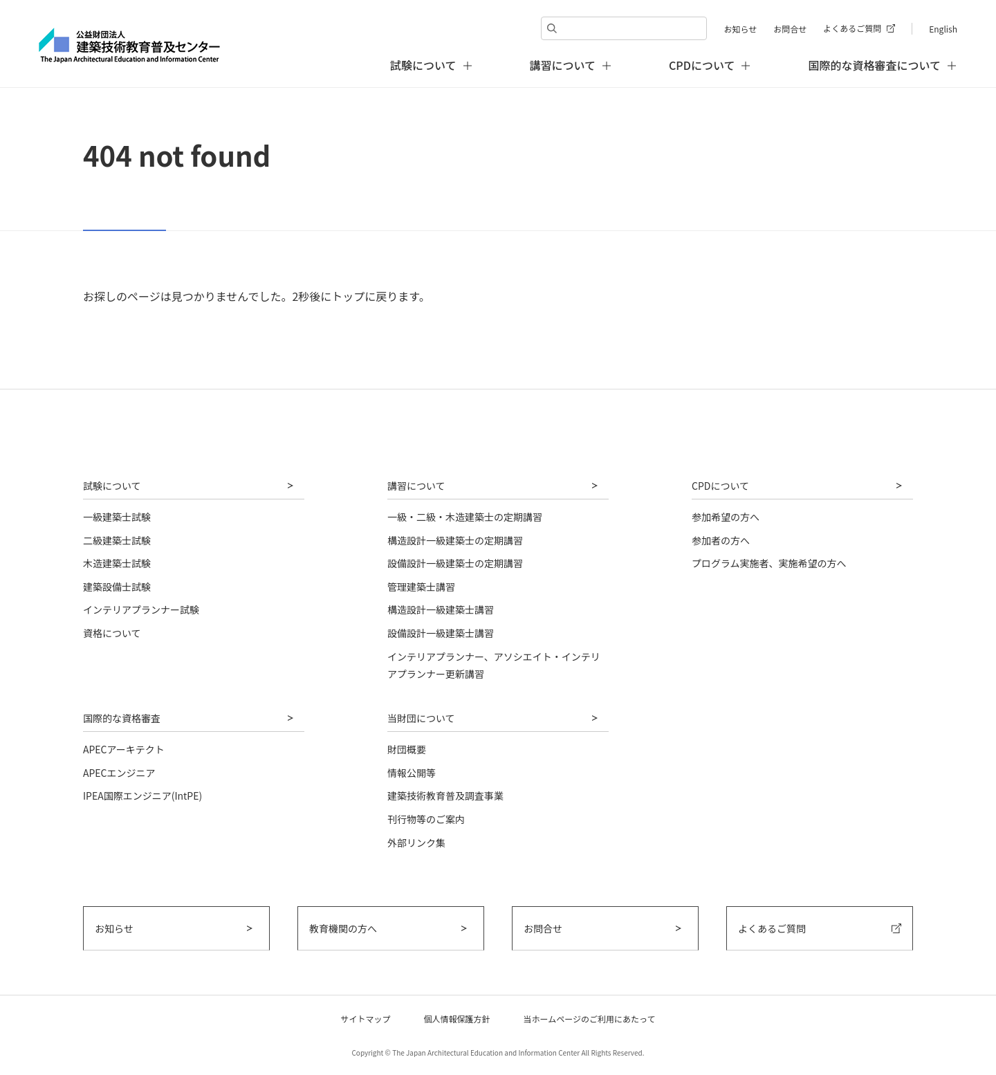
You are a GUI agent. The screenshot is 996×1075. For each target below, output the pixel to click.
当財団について (421, 718)
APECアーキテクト (124, 749)
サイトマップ (366, 1019)
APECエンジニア (119, 773)
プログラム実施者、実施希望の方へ (769, 563)
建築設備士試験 (117, 587)
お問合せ (789, 29)
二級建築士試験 (117, 540)
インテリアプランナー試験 (141, 609)
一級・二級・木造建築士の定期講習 (464, 517)
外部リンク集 (416, 842)
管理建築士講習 (421, 587)
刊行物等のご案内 (426, 819)
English (943, 29)
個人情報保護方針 (457, 1019)
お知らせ (740, 29)
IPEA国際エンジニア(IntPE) (142, 795)
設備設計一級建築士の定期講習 (455, 563)
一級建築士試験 (117, 517)
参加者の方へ (721, 540)
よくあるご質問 (852, 28)
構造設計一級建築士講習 (440, 609)
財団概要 (406, 749)
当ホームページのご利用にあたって (590, 1019)
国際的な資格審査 (121, 718)
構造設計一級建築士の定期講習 (455, 540)
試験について (112, 486)
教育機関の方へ (343, 928)
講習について (416, 486)
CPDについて (720, 486)
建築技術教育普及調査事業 (445, 795)
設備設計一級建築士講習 (440, 633)
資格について (112, 633)
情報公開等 (411, 773)
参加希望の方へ (725, 517)
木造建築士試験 (117, 563)
